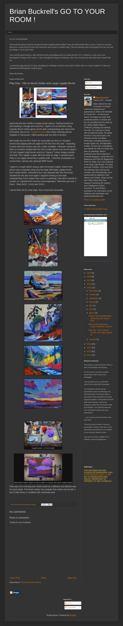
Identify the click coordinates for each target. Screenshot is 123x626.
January (92, 339)
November (93, 291)
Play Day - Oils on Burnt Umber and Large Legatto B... (100, 332)
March (92, 313)
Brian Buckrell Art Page (90, 261)
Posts (89, 83)
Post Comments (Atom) (31, 582)
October (92, 295)
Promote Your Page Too (105, 261)
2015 (89, 288)
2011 (89, 355)
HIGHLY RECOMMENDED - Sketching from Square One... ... (100, 318)
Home (10, 32)
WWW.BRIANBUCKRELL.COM (97, 475)
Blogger (73, 615)
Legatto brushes (38, 132)
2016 (89, 284)
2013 (89, 348)
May (91, 306)
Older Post (71, 578)
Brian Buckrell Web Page (96, 209)
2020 (89, 273)
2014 (89, 344)
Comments (91, 87)
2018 (89, 277)
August (92, 302)
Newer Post (15, 578)
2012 (89, 351)
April (91, 309)
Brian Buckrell (102, 98)
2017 (89, 280)
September (94, 298)
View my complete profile (94, 200)
